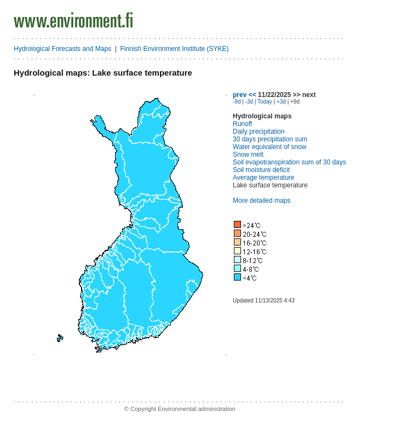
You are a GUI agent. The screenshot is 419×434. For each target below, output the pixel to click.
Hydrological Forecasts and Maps (62, 49)
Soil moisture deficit (261, 170)
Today (264, 102)
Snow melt (248, 154)
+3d (281, 102)
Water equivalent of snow (269, 147)
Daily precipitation (259, 131)
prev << (244, 95)
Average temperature (264, 177)
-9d (236, 102)
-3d (249, 102)
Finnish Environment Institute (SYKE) (174, 49)
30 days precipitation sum (270, 139)
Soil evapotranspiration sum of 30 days (289, 162)
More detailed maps (261, 200)
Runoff (242, 124)
